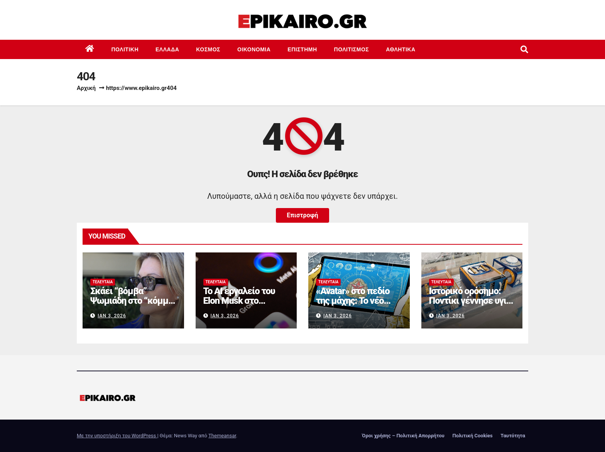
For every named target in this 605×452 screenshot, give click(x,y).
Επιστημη (302, 49)
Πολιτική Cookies (472, 435)
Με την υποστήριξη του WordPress (117, 435)
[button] (524, 49)
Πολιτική (125, 49)
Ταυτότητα (512, 435)
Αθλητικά (400, 49)
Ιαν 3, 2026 (112, 315)
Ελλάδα (167, 49)
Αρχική (86, 88)
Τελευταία (103, 282)
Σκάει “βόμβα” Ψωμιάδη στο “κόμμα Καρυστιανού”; (131, 301)
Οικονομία (253, 49)
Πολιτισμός (351, 49)
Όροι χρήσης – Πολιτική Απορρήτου (403, 435)
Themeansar (222, 435)
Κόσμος (208, 49)
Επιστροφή (302, 215)
